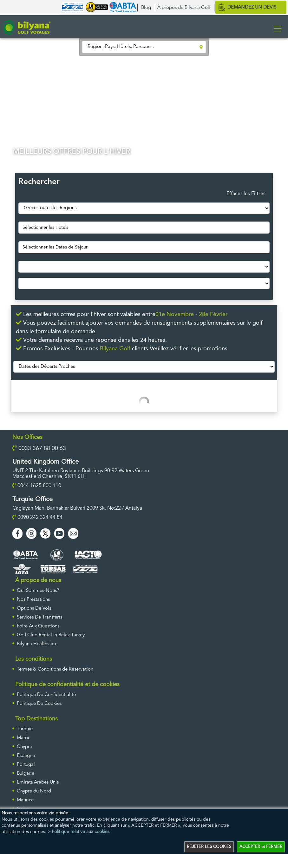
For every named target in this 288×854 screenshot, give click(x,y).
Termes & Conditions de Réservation (55, 669)
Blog (146, 7)
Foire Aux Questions (38, 626)
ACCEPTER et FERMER (260, 847)
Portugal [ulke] (26, 764)
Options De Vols (34, 608)
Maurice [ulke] (25, 800)
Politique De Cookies (39, 703)
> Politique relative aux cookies (78, 832)
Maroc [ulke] (23, 738)
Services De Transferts (39, 617)
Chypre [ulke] (24, 747)
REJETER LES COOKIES (209, 847)
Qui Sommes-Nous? (38, 590)
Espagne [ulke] (26, 755)
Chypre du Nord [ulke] (34, 791)
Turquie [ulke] (25, 729)
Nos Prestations (33, 599)
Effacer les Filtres (245, 193)
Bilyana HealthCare (37, 644)
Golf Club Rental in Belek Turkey (51, 635)
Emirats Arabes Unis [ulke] (38, 782)
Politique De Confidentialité (46, 694)
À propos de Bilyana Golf (183, 7)
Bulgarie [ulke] (25, 773)
